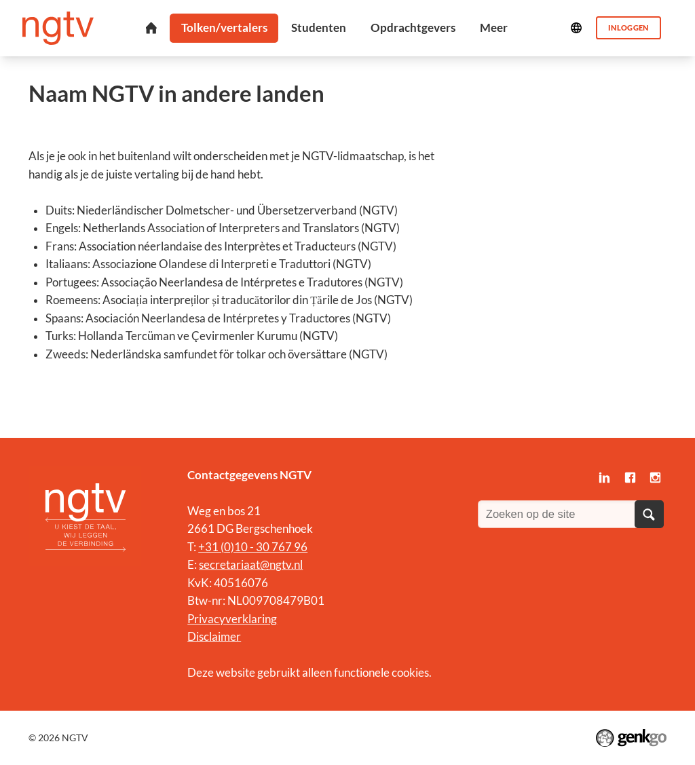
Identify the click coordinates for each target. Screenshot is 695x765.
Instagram (655, 477)
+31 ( (211, 547)
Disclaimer (214, 636)
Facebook (629, 477)
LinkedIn (604, 477)
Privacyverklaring (232, 619)
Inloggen (628, 27)
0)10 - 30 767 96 (265, 547)
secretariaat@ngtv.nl (251, 565)
